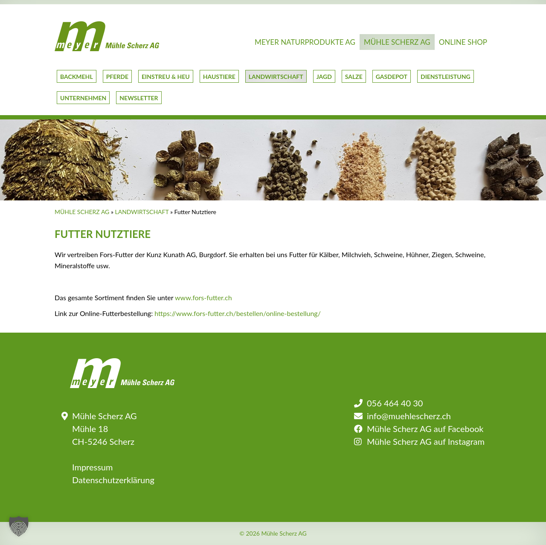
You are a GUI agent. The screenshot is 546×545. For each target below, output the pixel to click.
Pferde (117, 76)
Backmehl (76, 76)
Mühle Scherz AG (397, 42)
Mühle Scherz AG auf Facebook (425, 428)
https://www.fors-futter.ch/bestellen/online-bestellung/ (237, 313)
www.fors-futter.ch (203, 297)
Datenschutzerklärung (113, 480)
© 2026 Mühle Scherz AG (273, 533)
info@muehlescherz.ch (409, 416)
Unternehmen (83, 97)
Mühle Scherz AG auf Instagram (426, 441)
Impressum (92, 467)
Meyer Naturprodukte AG (305, 42)
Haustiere (219, 76)
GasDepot (391, 76)
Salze (354, 76)
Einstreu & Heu (166, 76)
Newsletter (138, 97)
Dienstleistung (445, 76)
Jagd (324, 76)
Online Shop (463, 42)
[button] (19, 526)
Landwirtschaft (276, 76)
